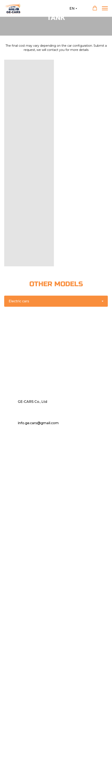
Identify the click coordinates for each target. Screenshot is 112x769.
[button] (94, 8)
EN (71, 8)
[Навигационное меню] (105, 8)
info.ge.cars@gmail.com (38, 423)
